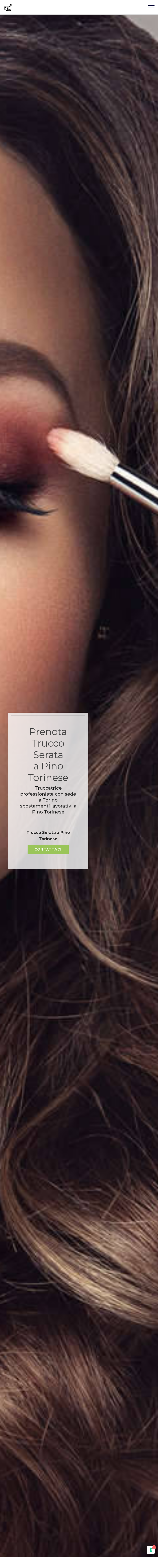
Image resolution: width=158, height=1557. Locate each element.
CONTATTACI (48, 849)
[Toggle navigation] (151, 7)
